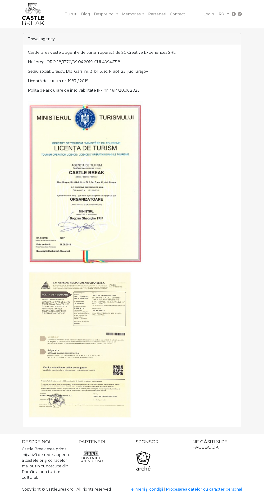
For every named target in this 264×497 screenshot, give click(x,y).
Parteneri (157, 14)
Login (209, 14)
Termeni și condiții (146, 489)
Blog (85, 14)
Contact (177, 14)
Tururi (71, 14)
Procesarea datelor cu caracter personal (204, 489)
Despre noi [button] (104, 14)
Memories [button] (131, 14)
